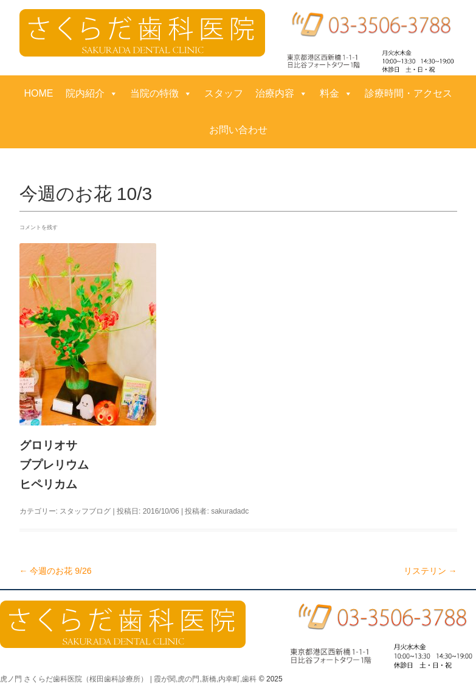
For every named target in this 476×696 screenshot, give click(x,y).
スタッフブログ (85, 511)
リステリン (430, 571)
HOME (38, 93)
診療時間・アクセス (408, 93)
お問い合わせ (238, 130)
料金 (336, 93)
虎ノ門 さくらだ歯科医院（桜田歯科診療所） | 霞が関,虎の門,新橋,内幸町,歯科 (128, 679)
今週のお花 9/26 (55, 571)
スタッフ (223, 93)
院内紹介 (92, 93)
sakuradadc (230, 511)
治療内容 (281, 93)
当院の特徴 (161, 93)
